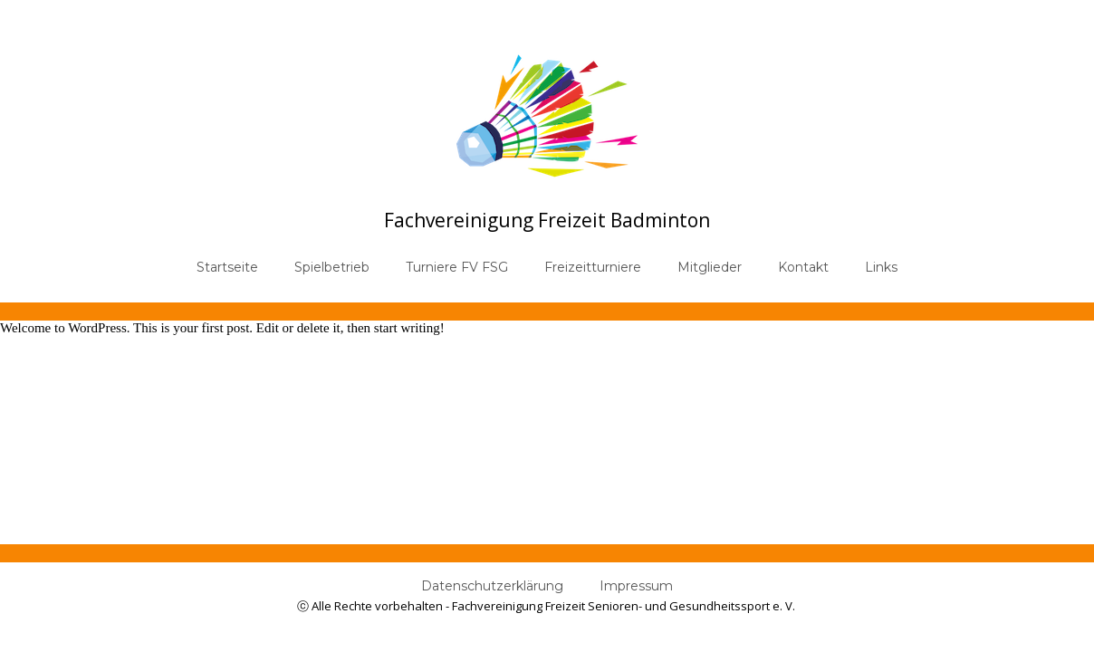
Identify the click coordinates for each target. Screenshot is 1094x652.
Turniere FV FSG (457, 267)
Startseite (227, 267)
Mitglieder (709, 267)
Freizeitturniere (592, 267)
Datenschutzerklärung (492, 586)
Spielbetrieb (331, 267)
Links (881, 267)
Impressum (636, 586)
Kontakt (803, 267)
